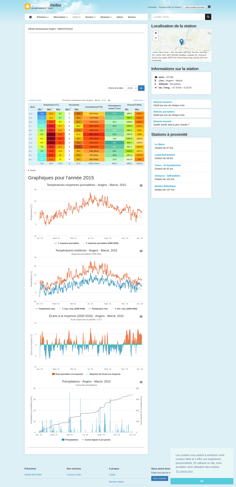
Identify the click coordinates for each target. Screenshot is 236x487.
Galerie (120, 17)
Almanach (106, 17)
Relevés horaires (181, 104)
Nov (30, 155)
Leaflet (154, 52)
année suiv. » (139, 100)
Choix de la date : (116, 88)
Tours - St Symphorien (181, 167)
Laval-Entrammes (181, 156)
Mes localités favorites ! (195, 7)
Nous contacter (159, 478)
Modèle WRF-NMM (33, 475)
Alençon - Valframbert (181, 177)
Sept (30, 147)
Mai (30, 130)
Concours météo (74, 475)
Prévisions (43, 17)
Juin (30, 134)
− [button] (156, 38)
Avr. (30, 126)
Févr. (30, 118)
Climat (76, 17)
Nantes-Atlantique (181, 188)
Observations (60, 17)
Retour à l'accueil (44, 6)
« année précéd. (35, 100)
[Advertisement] (86, 59)
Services (132, 17)
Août (30, 143)
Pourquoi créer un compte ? (170, 7)
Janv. (31, 114)
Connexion (152, 7)
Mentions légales (116, 482)
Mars (30, 122)
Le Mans (181, 146)
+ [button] (156, 33)
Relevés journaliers (181, 113)
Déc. (30, 159)
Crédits (112, 475)
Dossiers (90, 17)
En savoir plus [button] (184, 471)
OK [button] (202, 481)
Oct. (30, 151)
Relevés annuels (181, 123)
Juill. (30, 139)
